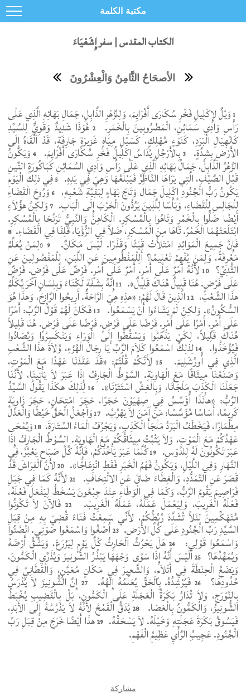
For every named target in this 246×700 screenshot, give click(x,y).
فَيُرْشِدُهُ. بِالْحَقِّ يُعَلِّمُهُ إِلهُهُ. (142, 582)
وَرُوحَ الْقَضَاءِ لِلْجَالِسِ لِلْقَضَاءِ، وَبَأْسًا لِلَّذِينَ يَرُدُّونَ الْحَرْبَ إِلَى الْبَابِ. (123, 198)
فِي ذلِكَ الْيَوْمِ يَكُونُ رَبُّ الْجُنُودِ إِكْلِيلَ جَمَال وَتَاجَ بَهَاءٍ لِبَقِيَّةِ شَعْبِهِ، (123, 185)
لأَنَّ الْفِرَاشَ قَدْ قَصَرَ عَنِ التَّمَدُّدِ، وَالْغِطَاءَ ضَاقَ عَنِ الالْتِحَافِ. (123, 471)
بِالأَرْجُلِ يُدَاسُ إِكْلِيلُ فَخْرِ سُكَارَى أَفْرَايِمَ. (111, 153)
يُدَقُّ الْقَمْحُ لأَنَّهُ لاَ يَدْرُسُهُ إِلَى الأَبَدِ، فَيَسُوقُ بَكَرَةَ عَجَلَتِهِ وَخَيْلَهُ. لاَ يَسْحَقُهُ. (123, 614)
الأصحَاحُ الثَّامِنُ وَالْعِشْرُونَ (122, 78)
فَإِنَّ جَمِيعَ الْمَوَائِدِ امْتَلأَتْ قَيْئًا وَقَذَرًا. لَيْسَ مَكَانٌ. (148, 244)
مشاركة (123, 688)
